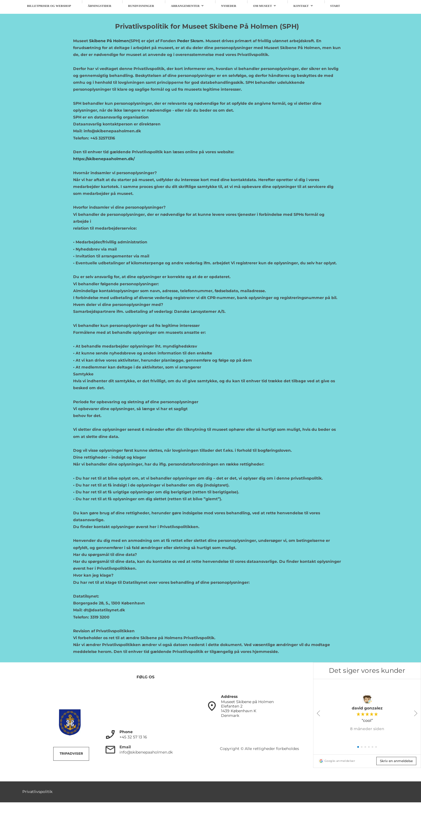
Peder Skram (190, 40)
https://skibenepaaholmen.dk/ (104, 158)
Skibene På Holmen (109, 40)
